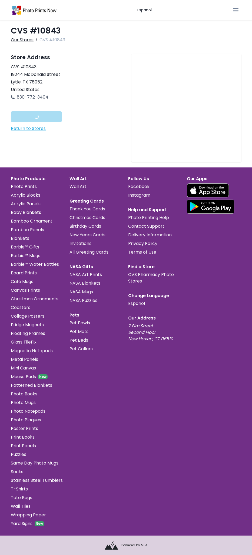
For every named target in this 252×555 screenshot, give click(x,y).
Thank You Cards (87, 209)
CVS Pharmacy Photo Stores (151, 277)
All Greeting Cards (88, 252)
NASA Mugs (81, 292)
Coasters (20, 307)
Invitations (80, 243)
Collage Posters (27, 316)
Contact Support (146, 226)
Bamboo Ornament (31, 221)
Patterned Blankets (31, 385)
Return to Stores (28, 128)
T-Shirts (19, 489)
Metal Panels (24, 359)
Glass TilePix (24, 342)
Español (144, 10)
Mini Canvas (23, 368)
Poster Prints (24, 428)
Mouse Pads (23, 377)
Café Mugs (22, 281)
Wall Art (78, 186)
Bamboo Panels (27, 230)
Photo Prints (24, 186)
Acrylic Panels (26, 204)
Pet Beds (78, 340)
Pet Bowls (79, 323)
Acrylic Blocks (25, 195)
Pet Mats (78, 331)
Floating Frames (28, 333)
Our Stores (22, 40)
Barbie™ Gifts (25, 247)
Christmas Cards (87, 217)
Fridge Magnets (27, 325)
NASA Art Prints (85, 274)
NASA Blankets (84, 283)
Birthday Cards (85, 226)
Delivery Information (150, 235)
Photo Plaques (26, 420)
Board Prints (24, 273)
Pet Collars (81, 349)
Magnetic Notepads (32, 351)
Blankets (20, 238)
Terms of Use (142, 252)
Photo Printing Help (148, 217)
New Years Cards (87, 235)
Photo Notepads (28, 411)
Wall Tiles (21, 506)
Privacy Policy (142, 243)
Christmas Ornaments (34, 299)
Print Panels (23, 446)
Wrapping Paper (28, 515)
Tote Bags (21, 498)
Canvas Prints (25, 290)
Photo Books (24, 394)
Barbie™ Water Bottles (35, 264)
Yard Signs (21, 523)
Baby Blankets (26, 212)
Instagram (139, 195)
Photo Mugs (23, 402)
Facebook (139, 186)
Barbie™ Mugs (25, 256)
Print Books (23, 437)
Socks (17, 472)
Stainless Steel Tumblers (37, 480)
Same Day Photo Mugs (34, 463)
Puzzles (18, 454)
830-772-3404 (29, 97)
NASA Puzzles (83, 300)
